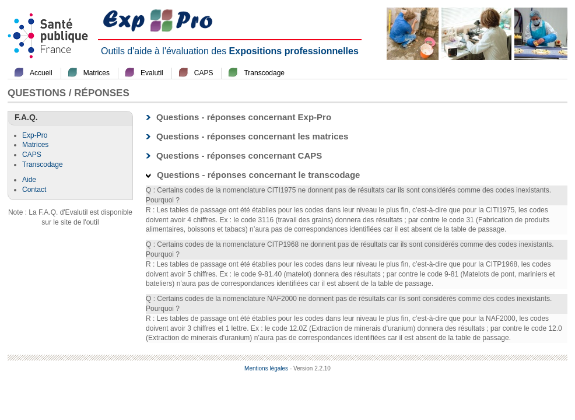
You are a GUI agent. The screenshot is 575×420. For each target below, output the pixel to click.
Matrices (96, 73)
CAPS (203, 73)
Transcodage (264, 73)
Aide (29, 180)
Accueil (41, 73)
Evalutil (152, 73)
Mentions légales (266, 368)
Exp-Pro (34, 135)
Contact (34, 190)
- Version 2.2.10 (310, 368)
